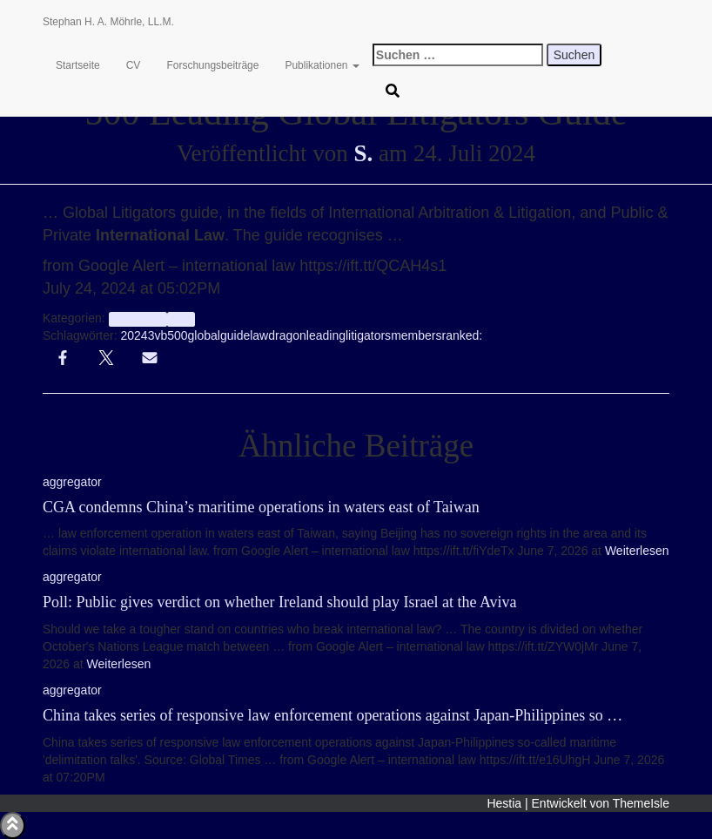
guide (235, 335)
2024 (133, 335)
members (416, 335)
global (204, 335)
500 (177, 335)
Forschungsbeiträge (212, 65)
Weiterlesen (635, 551)
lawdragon (278, 335)
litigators (368, 335)
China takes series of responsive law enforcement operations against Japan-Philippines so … (332, 715)
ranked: (461, 335)
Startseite (78, 65)
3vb (158, 335)
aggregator (138, 319)
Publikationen (322, 65)
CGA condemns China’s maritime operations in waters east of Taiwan (261, 507)
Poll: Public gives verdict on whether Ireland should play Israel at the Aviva (280, 602)
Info (180, 319)
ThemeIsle (641, 803)
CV (133, 65)
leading (326, 335)
